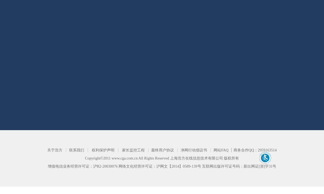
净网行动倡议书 (194, 150)
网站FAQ (221, 150)
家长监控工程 (133, 150)
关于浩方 (54, 150)
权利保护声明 (103, 150)
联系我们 (76, 150)
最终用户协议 (162, 150)
